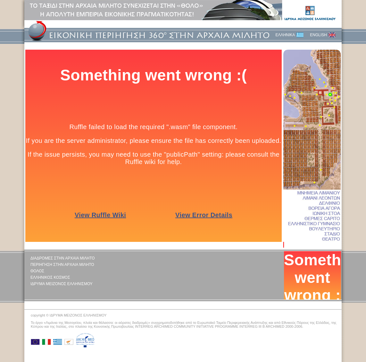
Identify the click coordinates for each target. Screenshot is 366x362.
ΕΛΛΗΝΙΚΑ (285, 35)
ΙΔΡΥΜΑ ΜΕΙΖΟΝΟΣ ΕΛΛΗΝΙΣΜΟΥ (61, 284)
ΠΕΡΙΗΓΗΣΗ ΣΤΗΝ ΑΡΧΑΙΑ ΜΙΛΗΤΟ (62, 264)
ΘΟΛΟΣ (37, 271)
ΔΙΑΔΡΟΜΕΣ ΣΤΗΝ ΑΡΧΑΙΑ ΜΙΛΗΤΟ (62, 258)
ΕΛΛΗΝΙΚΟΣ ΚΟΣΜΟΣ (50, 277)
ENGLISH (318, 35)
